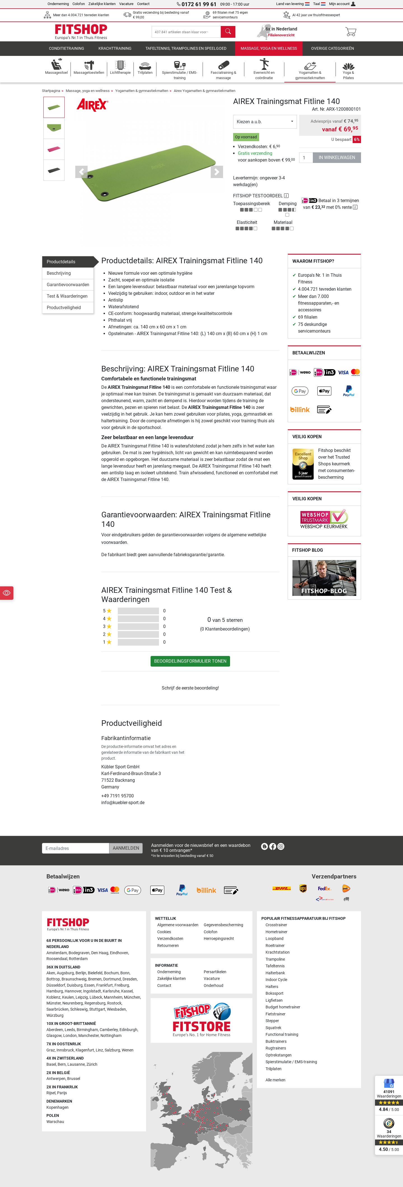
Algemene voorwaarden (177, 925)
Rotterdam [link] (78, 958)
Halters (272, 986)
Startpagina (51, 94)
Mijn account (342, 4)
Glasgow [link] (54, 1035)
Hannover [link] (73, 991)
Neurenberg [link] (72, 1003)
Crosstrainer (276, 925)
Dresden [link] (130, 979)
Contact (143, 4)
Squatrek (273, 1027)
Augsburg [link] (65, 973)
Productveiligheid (64, 310)
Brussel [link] (73, 1078)
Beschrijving (59, 276)
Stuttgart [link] (97, 1009)
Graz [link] (50, 1050)
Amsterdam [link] (56, 953)
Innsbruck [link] (65, 1050)
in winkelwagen (337, 160)
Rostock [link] (114, 1003)
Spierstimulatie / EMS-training (291, 1062)
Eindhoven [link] (119, 953)
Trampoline (275, 959)
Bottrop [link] (53, 979)
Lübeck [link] (96, 997)
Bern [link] (62, 1064)
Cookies (164, 932)
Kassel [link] (127, 991)
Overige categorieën (332, 51)
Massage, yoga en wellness (269, 51)
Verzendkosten (170, 938)
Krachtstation (278, 952)
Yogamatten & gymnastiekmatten (141, 94)
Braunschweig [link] (74, 979)
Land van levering (293, 4)
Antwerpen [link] (55, 1078)
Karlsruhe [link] (111, 991)
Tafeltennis (275, 966)
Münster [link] (53, 1003)
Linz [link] (99, 1050)
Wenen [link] (127, 1050)
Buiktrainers (276, 1041)
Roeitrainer (275, 945)
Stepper (272, 1020)
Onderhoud (213, 985)
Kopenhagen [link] (57, 1107)
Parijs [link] (62, 1093)
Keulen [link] (68, 997)
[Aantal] (306, 160)
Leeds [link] (70, 1029)
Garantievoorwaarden (68, 287)
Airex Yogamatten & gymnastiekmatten (204, 94)
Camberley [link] (109, 1029)
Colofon (78, 4)
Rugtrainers (276, 1048)
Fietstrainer (275, 1014)
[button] (81, 175)
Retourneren (168, 945)
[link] (300, 376)
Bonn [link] (125, 973)
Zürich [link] (91, 1064)
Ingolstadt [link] (92, 991)
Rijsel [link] (50, 1093)
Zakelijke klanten (102, 4)
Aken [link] (50, 973)
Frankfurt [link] (104, 985)
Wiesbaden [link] (116, 1009)
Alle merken (275, 1080)
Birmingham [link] (87, 1029)
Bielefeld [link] (95, 973)
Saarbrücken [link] (57, 1009)
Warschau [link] (55, 1121)
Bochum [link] (111, 973)
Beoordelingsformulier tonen (190, 664)
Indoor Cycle (276, 979)
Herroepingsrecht (219, 938)
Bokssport (274, 993)
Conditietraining (66, 51)
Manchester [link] (88, 1035)
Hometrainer (276, 932)
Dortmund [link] (112, 979)
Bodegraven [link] (79, 953)
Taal (319, 4)
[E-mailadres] (75, 848)
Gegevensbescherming (223, 925)
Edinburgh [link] (128, 1029)
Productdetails (61, 264)
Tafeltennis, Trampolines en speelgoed (186, 51)
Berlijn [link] (81, 973)
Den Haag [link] (99, 953)
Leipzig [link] (82, 997)
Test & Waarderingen (67, 299)
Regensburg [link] (95, 1003)
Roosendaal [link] (56, 958)
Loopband (274, 938)
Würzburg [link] (55, 1015)
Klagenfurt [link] (85, 1050)
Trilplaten (274, 1069)
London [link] (70, 1035)
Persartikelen (215, 972)
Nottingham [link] (110, 1035)
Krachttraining (115, 51)
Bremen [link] (95, 979)
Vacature (126, 4)
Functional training (282, 1034)
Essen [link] (89, 985)
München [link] (132, 997)
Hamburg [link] (54, 991)
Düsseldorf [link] (55, 985)
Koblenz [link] (53, 997)
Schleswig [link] (79, 1009)
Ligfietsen (274, 1000)
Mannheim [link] (113, 997)
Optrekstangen (279, 1055)
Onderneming (58, 4)
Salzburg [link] (112, 1050)
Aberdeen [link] (54, 1029)
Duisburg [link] (75, 985)
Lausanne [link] (76, 1064)
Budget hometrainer (283, 1007)
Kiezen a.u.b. (249, 124)
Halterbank (275, 973)
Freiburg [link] (121, 985)
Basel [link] (51, 1064)
